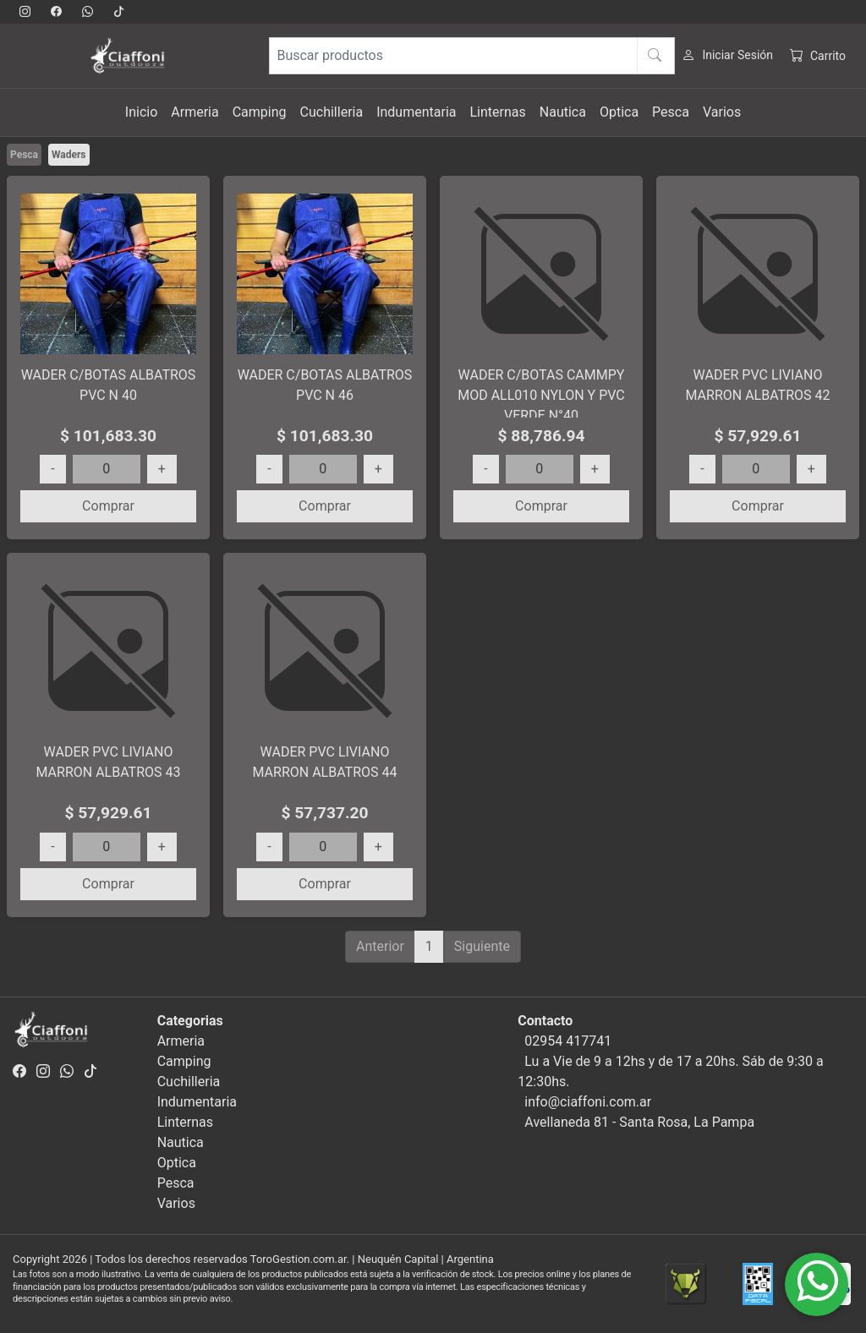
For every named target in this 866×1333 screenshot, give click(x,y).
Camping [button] (260, 112)
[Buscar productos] (472, 55)
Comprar (108, 506)
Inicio (141, 112)
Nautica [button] (563, 112)
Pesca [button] (670, 112)
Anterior (380, 946)
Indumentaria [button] (416, 112)
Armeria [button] (194, 112)
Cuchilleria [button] (332, 112)
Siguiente (482, 946)
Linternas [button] (497, 112)
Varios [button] (722, 112)
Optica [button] (619, 112)
